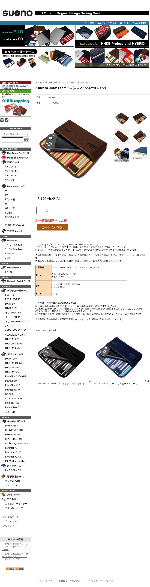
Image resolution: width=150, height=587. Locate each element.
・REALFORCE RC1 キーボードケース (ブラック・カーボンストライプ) (15, 556)
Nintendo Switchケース (55, 82)
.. (0, 530)
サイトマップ (106, 581)
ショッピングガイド (47, 581)
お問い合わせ (76, 581)
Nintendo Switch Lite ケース (82, 82)
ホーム (38, 82)
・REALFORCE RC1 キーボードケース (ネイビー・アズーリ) (15, 547)
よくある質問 (91, 581)
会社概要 (63, 581)
